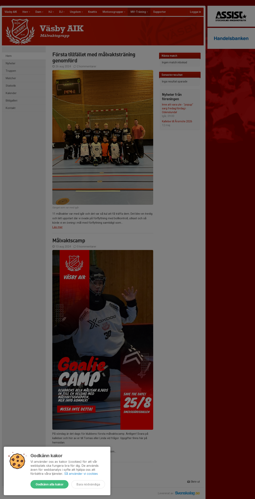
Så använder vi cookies (81, 474)
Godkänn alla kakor (49, 484)
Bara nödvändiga (88, 484)
